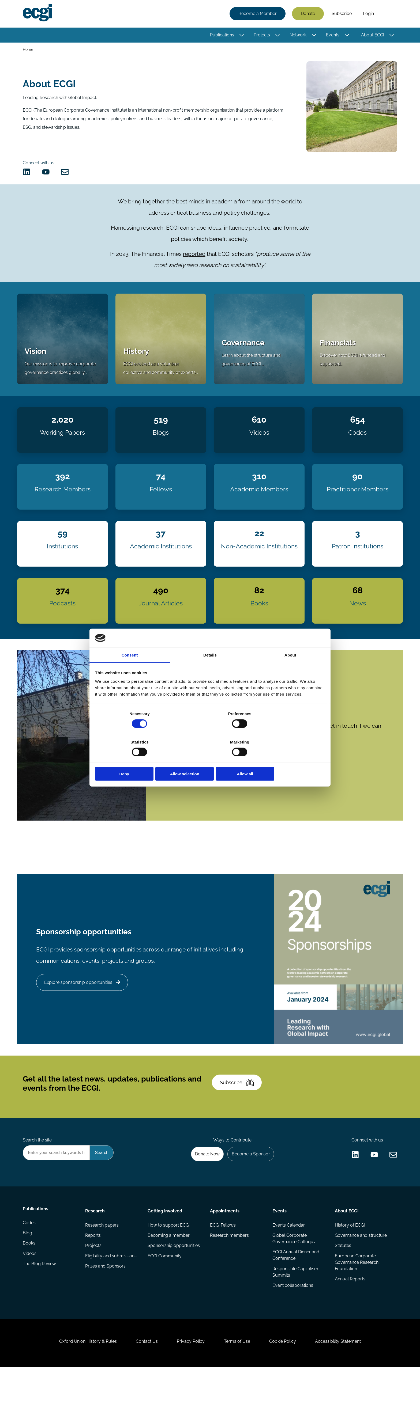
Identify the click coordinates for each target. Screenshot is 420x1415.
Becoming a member (169, 1272)
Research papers (102, 1261)
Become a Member (257, 14)
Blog (28, 1272)
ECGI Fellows (223, 1261)
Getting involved (165, 1246)
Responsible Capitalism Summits (295, 1310)
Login (367, 14)
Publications (221, 35)
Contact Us (143, 1386)
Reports (93, 1272)
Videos (30, 1293)
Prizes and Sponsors (106, 1304)
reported (194, 260)
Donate (307, 14)
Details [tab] (210, 670)
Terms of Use (238, 1386)
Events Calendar (288, 1261)
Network (297, 35)
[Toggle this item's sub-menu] (241, 35)
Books (30, 1283)
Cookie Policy (286, 1386)
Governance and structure (360, 1272)
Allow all (287, 759)
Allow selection (209, 759)
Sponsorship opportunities (174, 1283)
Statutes (342, 1283)
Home (29, 50)
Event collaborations (292, 1323)
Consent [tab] (130, 670)
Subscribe (341, 14)
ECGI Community (165, 1293)
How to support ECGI (169, 1261)
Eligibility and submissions (111, 1293)
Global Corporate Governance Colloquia (294, 1275)
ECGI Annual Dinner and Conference (295, 1293)
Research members (229, 1272)
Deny (133, 759)
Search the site (38, 1174)
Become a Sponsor (249, 1188)
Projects (261, 35)
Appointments (224, 1246)
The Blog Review (40, 1304)
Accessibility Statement (344, 1386)
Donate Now (204, 1188)
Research (95, 1246)
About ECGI (371, 35)
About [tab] (290, 670)
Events (332, 35)
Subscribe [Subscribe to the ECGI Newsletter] (238, 1113)
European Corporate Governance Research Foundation (356, 1300)
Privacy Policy (190, 1386)
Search (387, 14)
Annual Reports (349, 1317)
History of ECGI (349, 1261)
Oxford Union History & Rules (82, 1386)
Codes (30, 1261)
